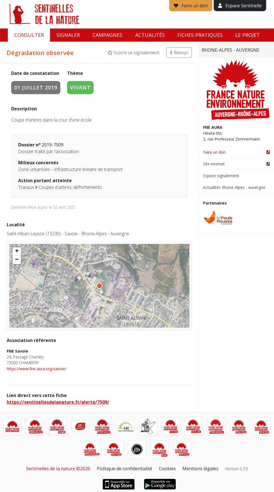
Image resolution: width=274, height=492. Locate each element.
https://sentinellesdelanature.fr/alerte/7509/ (58, 402)
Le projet (247, 35)
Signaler (68, 35)
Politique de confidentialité (124, 468)
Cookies (167, 468)
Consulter (29, 35)
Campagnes (107, 35)
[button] (17, 251)
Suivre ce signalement (133, 52)
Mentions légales (200, 468)
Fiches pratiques (200, 35)
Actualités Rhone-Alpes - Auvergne (234, 187)
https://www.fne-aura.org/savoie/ (36, 368)
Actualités (150, 35)
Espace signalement (221, 175)
